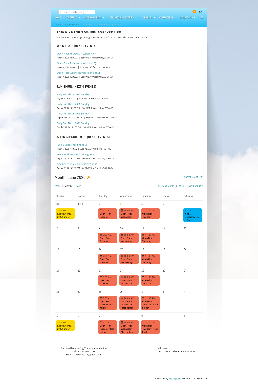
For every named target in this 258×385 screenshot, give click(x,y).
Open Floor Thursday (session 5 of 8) (77, 53)
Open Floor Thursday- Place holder (150, 304)
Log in (200, 11)
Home (58, 24)
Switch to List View (193, 176)
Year (78, 185)
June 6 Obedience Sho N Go (72, 144)
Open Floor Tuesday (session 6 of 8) (76, 63)
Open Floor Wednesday (126, 215)
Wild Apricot (175, 378)
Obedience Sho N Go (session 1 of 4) (77, 163)
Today (182, 185)
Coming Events (72, 24)
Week (57, 185)
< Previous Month (165, 185)
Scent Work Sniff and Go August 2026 (77, 154)
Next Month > (196, 185)
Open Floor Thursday (147, 215)
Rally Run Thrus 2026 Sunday (73, 94)
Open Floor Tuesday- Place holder (107, 304)
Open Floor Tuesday (105, 215)
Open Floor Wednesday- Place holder (127, 304)
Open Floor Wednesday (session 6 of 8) (78, 72)
